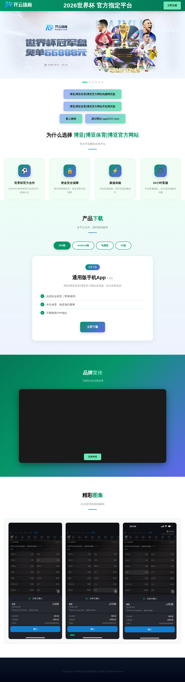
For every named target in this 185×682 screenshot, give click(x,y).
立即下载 (92, 326)
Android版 (83, 245)
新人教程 (71, 118)
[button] (72, 635)
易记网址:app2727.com (105, 118)
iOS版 (62, 245)
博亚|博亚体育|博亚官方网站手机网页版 (92, 106)
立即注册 (172, 5)
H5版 (123, 245)
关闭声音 (92, 456)
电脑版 (105, 245)
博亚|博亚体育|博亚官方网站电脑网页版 (92, 94)
